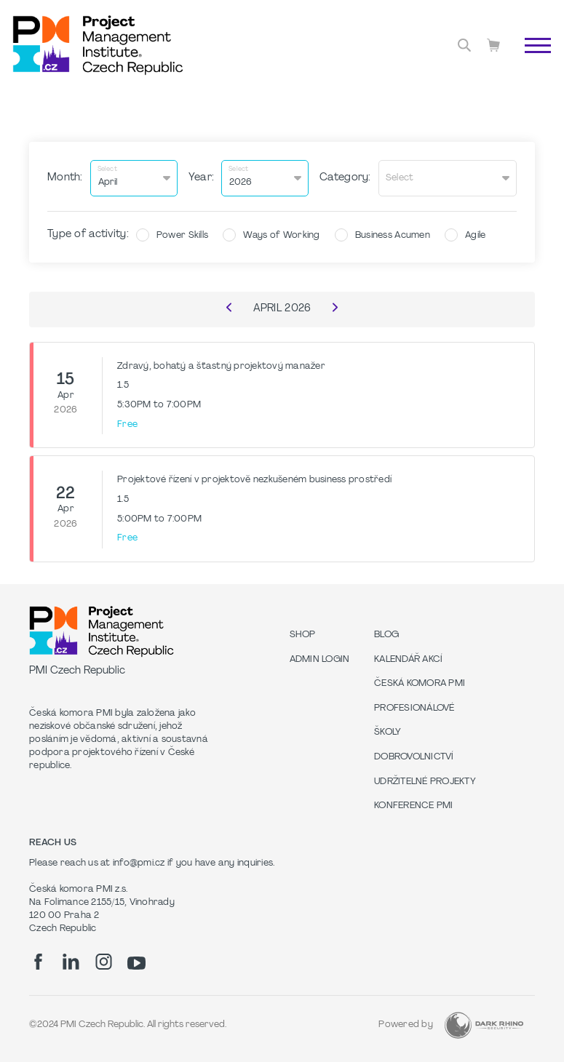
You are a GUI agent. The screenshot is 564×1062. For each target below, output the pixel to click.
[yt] (136, 963)
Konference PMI (413, 806)
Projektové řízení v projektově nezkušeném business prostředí (254, 480)
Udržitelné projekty (425, 782)
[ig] (104, 962)
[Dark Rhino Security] (484, 1025)
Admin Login (320, 659)
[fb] (38, 962)
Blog (386, 635)
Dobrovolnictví (414, 757)
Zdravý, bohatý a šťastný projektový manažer (221, 366)
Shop (303, 635)
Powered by (405, 1025)
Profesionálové (414, 708)
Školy (387, 732)
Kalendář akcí (408, 659)
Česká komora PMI (419, 683)
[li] (71, 962)
